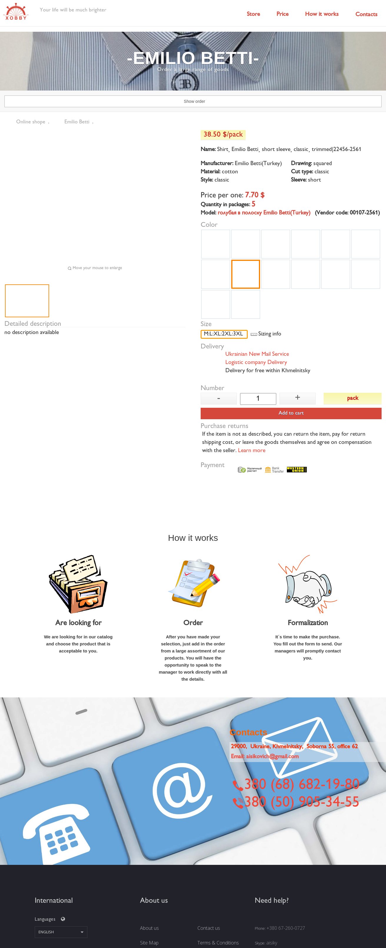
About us (149, 928)
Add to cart (291, 413)
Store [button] (253, 14)
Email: (265, 757)
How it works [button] (322, 14)
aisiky (271, 942)
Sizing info (269, 334)
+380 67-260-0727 (286, 928)
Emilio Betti (76, 122)
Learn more (251, 451)
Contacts (366, 15)
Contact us (208, 928)
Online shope (30, 122)
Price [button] (283, 14)
